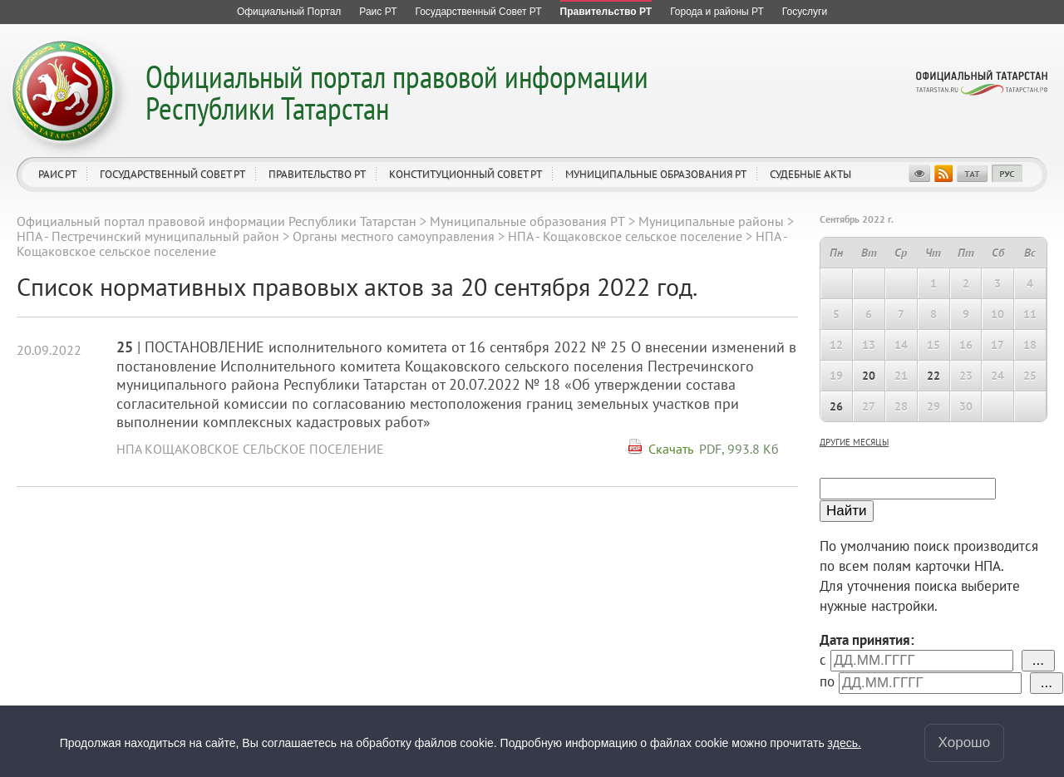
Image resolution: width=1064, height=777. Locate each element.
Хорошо (964, 742)
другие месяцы (854, 442)
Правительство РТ (317, 174)
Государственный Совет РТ (172, 174)
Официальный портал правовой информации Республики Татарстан (396, 92)
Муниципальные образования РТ (655, 174)
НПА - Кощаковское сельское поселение (625, 236)
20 (868, 375)
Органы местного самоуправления (394, 236)
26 (836, 406)
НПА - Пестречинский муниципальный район (148, 236)
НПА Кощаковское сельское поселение (250, 448)
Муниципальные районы (711, 221)
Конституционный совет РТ (465, 174)
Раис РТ (57, 174)
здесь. (844, 743)
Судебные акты (810, 174)
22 (933, 375)
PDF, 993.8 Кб (739, 448)
